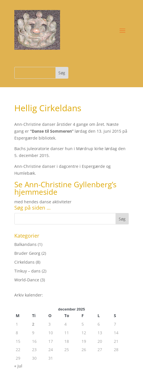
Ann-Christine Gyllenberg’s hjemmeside (65, 188)
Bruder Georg (27, 253)
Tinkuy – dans (27, 271)
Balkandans (25, 244)
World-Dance (26, 279)
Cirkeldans (24, 262)
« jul (18, 366)
